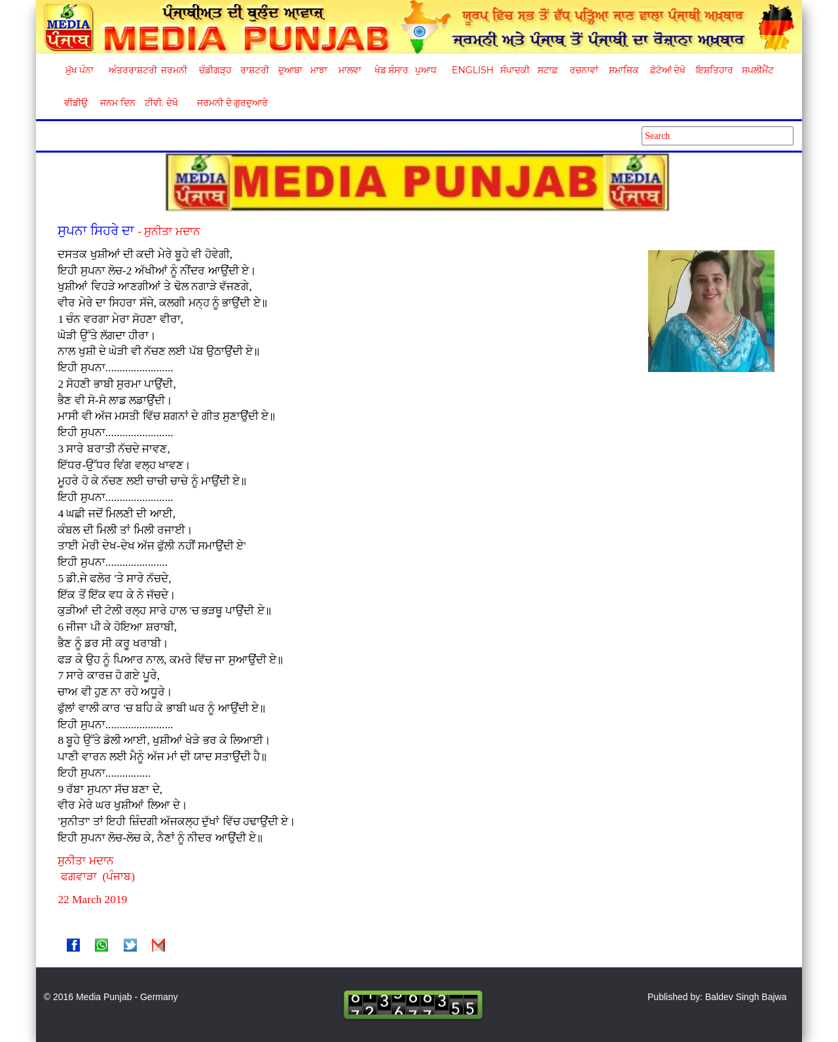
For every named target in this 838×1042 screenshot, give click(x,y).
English (471, 70)
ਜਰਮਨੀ (174, 70)
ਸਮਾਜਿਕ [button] (624, 70)
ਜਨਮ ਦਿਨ (117, 103)
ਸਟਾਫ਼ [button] (547, 70)
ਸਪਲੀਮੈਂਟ (757, 70)
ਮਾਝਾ (318, 70)
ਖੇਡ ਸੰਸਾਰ (391, 70)
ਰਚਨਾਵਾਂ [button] (584, 70)
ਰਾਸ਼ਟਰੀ (254, 70)
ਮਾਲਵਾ (349, 70)
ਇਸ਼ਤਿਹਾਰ (713, 70)
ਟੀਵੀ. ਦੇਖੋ (161, 103)
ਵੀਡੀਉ (76, 103)
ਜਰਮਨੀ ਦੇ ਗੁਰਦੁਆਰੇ (227, 103)
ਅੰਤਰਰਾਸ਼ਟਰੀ (131, 70)
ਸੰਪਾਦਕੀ (515, 70)
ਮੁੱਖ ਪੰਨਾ (79, 70)
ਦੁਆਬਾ (290, 70)
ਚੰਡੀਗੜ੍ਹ (215, 70)
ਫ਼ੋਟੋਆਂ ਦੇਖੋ (667, 70)
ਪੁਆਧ (426, 70)
